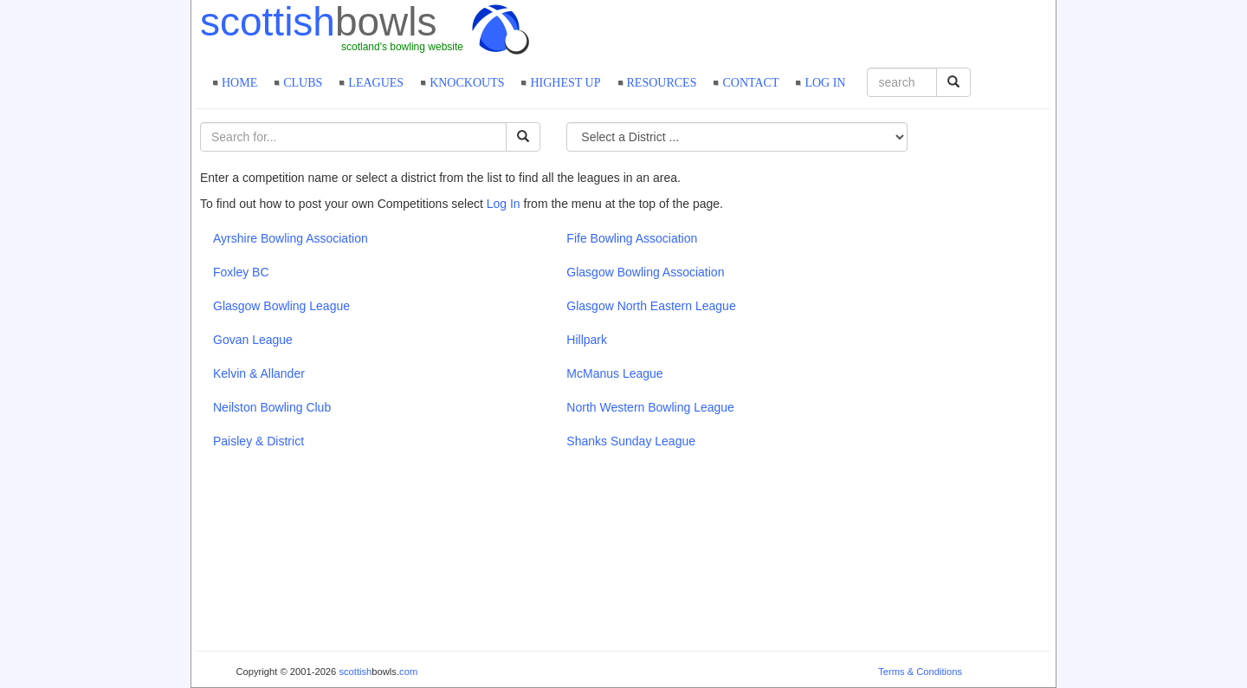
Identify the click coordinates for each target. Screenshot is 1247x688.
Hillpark (586, 340)
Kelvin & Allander (259, 373)
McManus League (614, 373)
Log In (503, 204)
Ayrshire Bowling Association (290, 238)
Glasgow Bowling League (281, 306)
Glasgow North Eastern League (650, 306)
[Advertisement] (848, 30)
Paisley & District (258, 441)
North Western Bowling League (650, 407)
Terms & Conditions (920, 671)
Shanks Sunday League (630, 441)
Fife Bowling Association (631, 238)
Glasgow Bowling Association (645, 272)
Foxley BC (241, 272)
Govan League (253, 340)
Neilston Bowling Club (272, 407)
